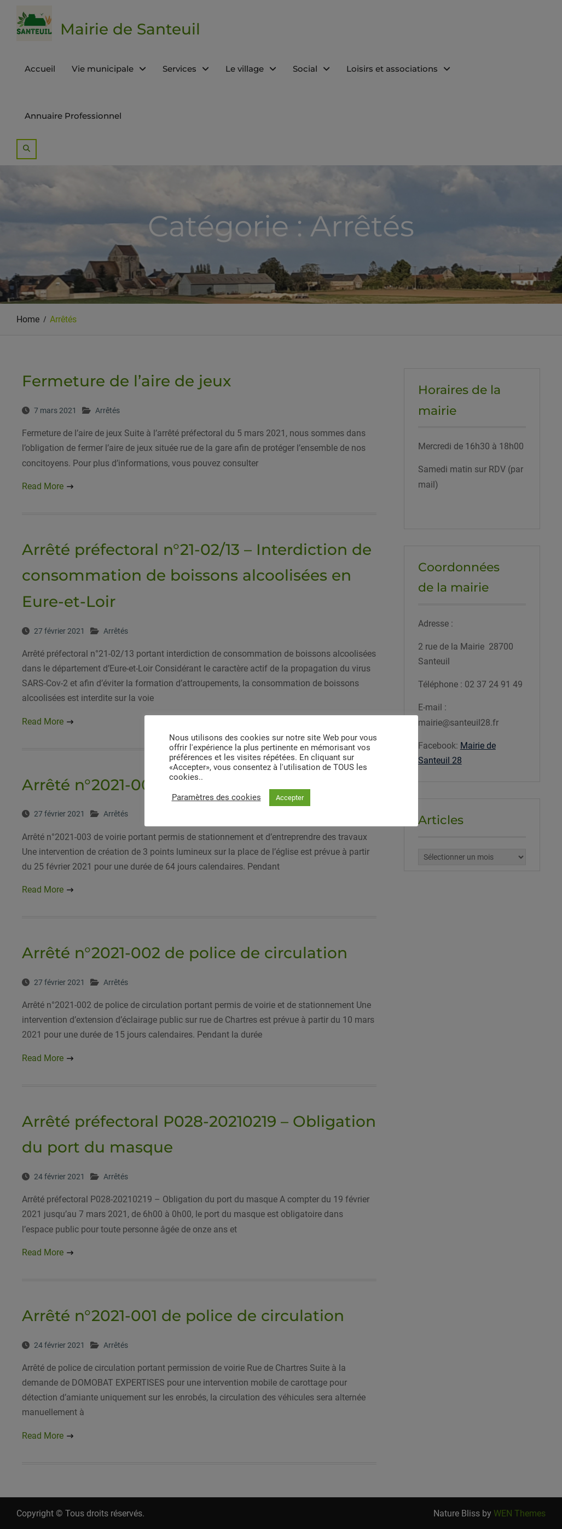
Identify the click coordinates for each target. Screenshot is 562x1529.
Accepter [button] (290, 798)
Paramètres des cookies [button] (216, 797)
